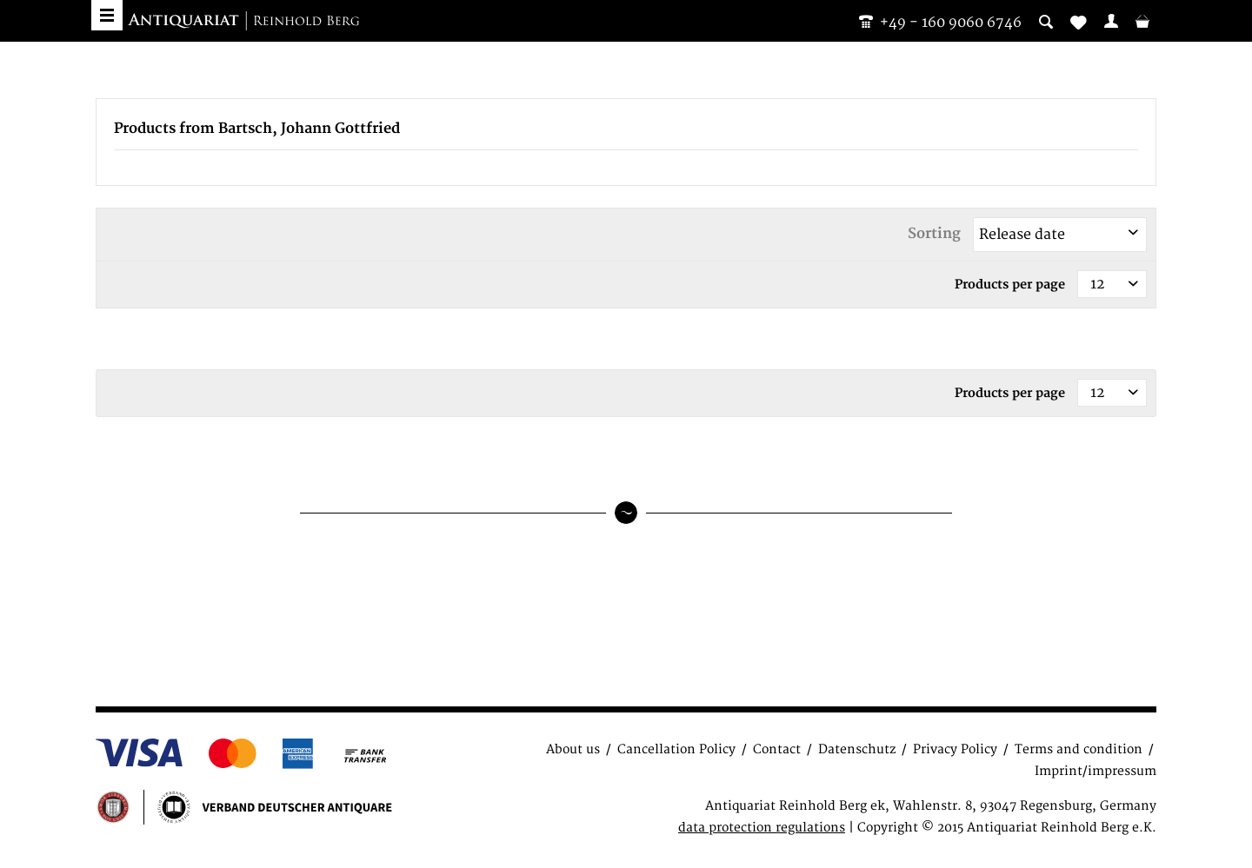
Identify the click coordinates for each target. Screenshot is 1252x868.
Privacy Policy (955, 749)
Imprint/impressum (1095, 771)
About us (573, 749)
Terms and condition (1078, 749)
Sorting (934, 233)
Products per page (1010, 284)
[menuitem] (1111, 21)
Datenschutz (857, 749)
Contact (777, 749)
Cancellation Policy (676, 749)
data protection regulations (761, 827)
